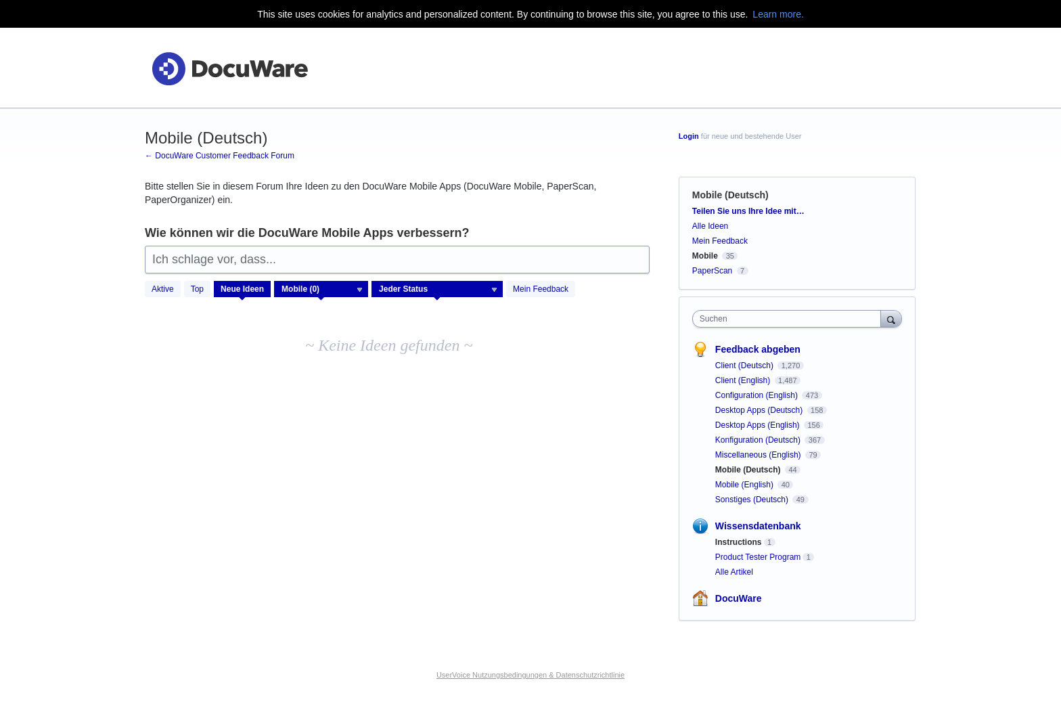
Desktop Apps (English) (758, 425)
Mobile (705, 256)
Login (689, 136)
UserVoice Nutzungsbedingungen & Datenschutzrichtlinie (530, 675)
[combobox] (790, 319)
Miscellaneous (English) (759, 455)
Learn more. (777, 14)
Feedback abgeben (757, 349)
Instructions (738, 542)
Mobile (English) (745, 484)
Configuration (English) (757, 395)
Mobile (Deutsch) (749, 470)
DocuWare (738, 598)
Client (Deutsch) (745, 365)
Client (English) (744, 380)
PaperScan (712, 270)
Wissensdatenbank (758, 526)
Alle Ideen (710, 226)
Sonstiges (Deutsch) (752, 499)
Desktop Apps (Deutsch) (760, 410)
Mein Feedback (540, 289)
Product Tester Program (758, 557)
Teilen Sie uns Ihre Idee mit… (748, 211)
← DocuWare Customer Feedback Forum (219, 155)
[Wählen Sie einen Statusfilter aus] (438, 289)
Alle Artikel (734, 572)
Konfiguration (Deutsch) (759, 440)
